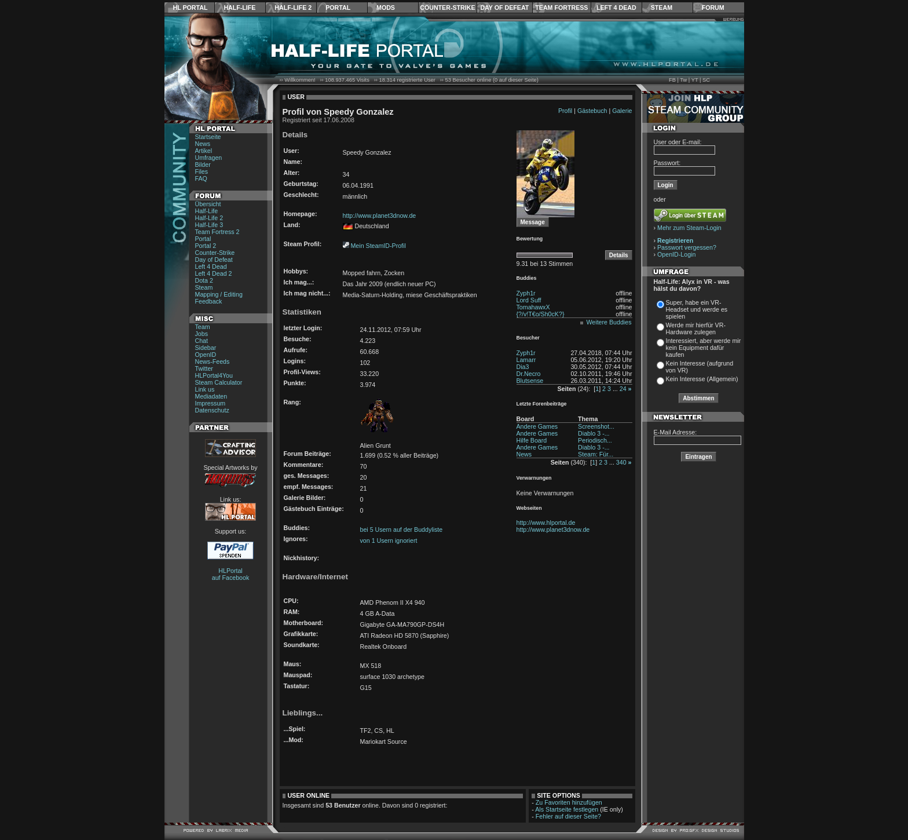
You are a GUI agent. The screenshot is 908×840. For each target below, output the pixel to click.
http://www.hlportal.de (546, 522)
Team (202, 326)
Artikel (204, 150)
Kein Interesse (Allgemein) (702, 378)
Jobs (201, 333)
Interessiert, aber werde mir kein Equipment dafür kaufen (703, 347)
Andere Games (537, 426)
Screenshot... (596, 426)
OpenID (206, 354)
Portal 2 (206, 245)
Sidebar (206, 347)
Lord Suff (529, 300)
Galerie (622, 110)
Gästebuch (592, 110)
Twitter (204, 368)
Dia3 (523, 366)
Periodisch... (595, 440)
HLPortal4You (214, 375)
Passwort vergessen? (686, 247)
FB (672, 80)
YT (694, 80)
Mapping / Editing (219, 294)
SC (706, 80)
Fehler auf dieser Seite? (568, 816)
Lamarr (526, 359)
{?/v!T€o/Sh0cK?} (541, 314)
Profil (565, 110)
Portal (337, 7)
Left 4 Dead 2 (213, 273)
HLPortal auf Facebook (231, 574)
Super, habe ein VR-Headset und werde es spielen (697, 309)
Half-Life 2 (293, 7)
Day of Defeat (504, 7)
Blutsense (530, 380)
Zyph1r (526, 293)
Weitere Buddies (609, 322)
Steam (661, 7)
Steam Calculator (219, 382)
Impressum (210, 403)
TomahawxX (533, 307)
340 (621, 462)
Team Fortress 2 (217, 231)
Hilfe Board (532, 440)
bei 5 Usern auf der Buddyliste (401, 529)
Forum (713, 7)
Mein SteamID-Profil (377, 245)
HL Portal (190, 7)
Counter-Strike (447, 7)
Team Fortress (561, 7)
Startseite (208, 136)
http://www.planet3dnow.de (379, 215)
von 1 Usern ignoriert (389, 540)
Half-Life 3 (209, 224)
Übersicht (208, 203)
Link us (205, 389)
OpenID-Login (676, 254)
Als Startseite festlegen (566, 809)
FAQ (201, 178)
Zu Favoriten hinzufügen (569, 802)
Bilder (203, 164)
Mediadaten (211, 396)
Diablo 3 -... (594, 433)
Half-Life (239, 7)
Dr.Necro (529, 373)
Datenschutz (212, 410)
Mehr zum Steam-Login (689, 227)
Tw (683, 80)
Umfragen (208, 157)
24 (623, 388)
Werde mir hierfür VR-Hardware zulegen (696, 328)
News (203, 143)
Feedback (208, 301)
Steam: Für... (595, 454)
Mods (385, 7)
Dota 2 (204, 280)
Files (201, 171)
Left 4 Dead (616, 7)
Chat (201, 340)
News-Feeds (212, 361)
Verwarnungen (534, 478)
